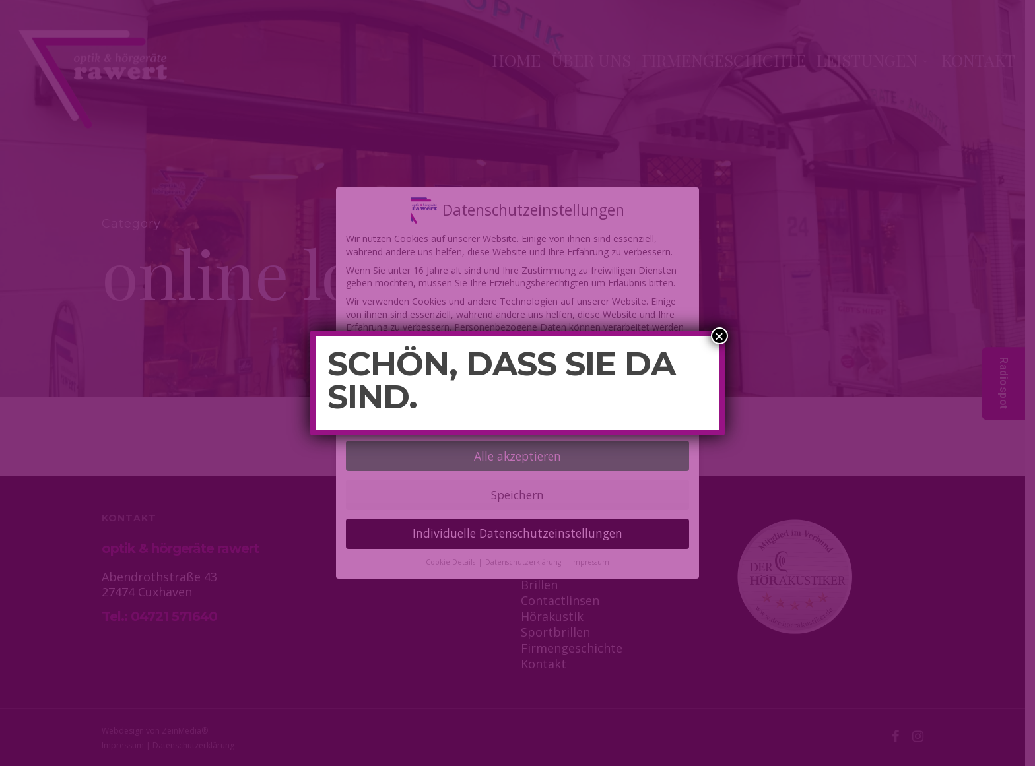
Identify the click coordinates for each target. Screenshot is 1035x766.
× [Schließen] (719, 335)
